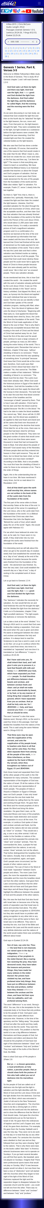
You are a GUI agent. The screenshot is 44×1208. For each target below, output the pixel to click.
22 (20, 54)
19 (7, 54)
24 (30, 54)
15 (24, 51)
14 (19, 51)
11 (6, 51)
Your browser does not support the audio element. (22, 42)
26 (6, 56)
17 (33, 51)
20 (11, 54)
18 (37, 51)
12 (10, 51)
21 (16, 54)
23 (25, 54)
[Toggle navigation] (39, 3)
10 (37, 48)
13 (15, 51)
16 (28, 51)
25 (34, 54)
